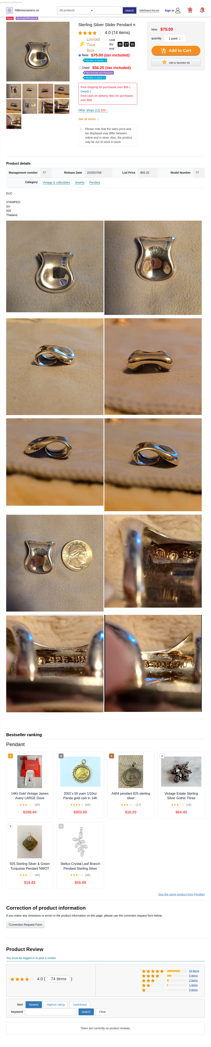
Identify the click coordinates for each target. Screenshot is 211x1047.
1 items (193, 985)
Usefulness (80, 1004)
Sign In (169, 10)
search (129, 10)
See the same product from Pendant (181, 894)
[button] (202, 10)
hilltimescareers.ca (27, 10)
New (106, 57)
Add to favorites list (176, 62)
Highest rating (56, 1004)
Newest (34, 1004)
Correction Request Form (25, 924)
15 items (194, 970)
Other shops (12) (93, 110)
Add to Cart (176, 51)
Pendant (94, 182)
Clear (102, 1011)
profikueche (16, 2)
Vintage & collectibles (56, 182)
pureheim (4, 2)
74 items (59, 979)
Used (107, 72)
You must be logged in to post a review (31, 958)
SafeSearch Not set (149, 10)
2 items (193, 980)
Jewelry (79, 182)
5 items (193, 975)
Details (85, 91)
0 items (193, 989)
